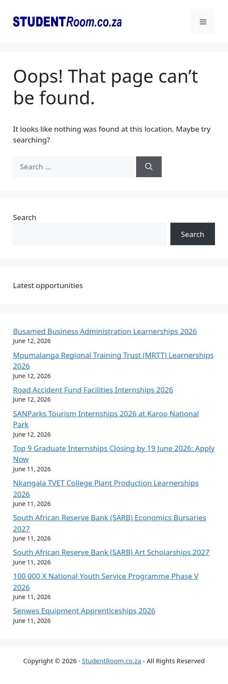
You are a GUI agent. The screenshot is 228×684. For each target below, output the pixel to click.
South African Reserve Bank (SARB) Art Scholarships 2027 (111, 552)
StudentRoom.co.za (111, 660)
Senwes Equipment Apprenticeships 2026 (84, 611)
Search (24, 217)
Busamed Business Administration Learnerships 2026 (105, 331)
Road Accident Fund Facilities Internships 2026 (93, 390)
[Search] (149, 166)
